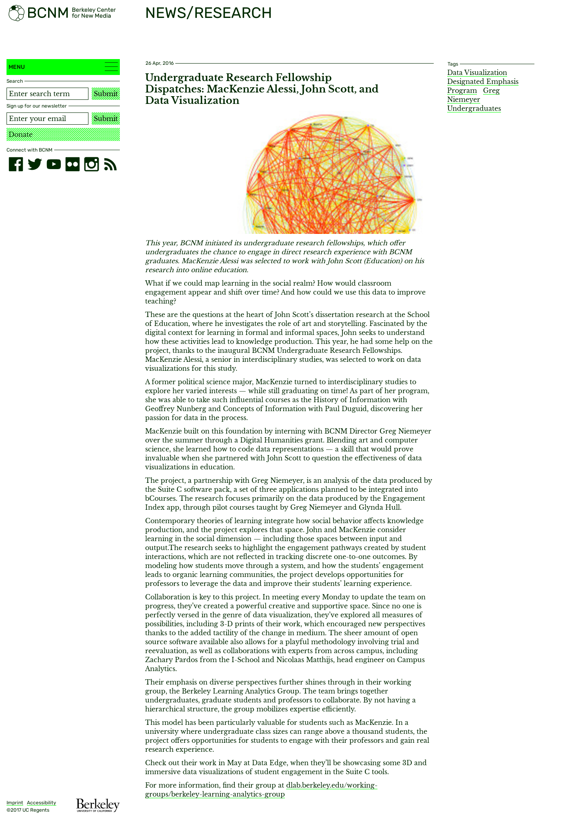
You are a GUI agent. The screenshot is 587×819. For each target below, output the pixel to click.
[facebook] (16, 164)
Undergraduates (474, 108)
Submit (106, 94)
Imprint (15, 803)
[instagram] (91, 164)
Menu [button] (63, 66)
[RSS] (110, 164)
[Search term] (47, 94)
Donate (21, 134)
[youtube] (53, 164)
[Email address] (47, 118)
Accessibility (41, 803)
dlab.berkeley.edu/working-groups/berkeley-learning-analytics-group (261, 789)
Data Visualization (477, 72)
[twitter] (34, 164)
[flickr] (72, 164)
